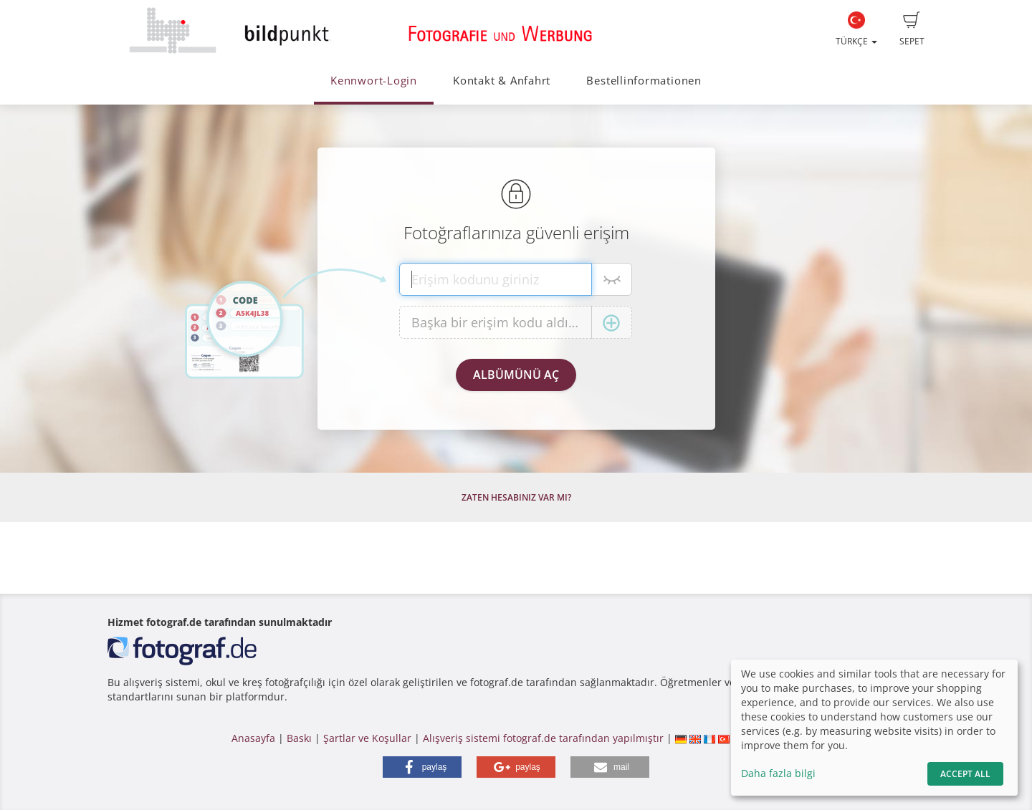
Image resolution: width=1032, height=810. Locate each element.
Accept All (965, 774)
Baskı (299, 738)
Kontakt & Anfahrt (501, 80)
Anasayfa (253, 738)
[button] (422, 767)
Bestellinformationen (643, 80)
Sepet (911, 29)
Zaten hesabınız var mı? (516, 497)
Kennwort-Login (373, 80)
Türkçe (856, 29)
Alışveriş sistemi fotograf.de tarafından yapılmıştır (543, 738)
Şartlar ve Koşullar (367, 738)
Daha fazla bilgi (778, 773)
